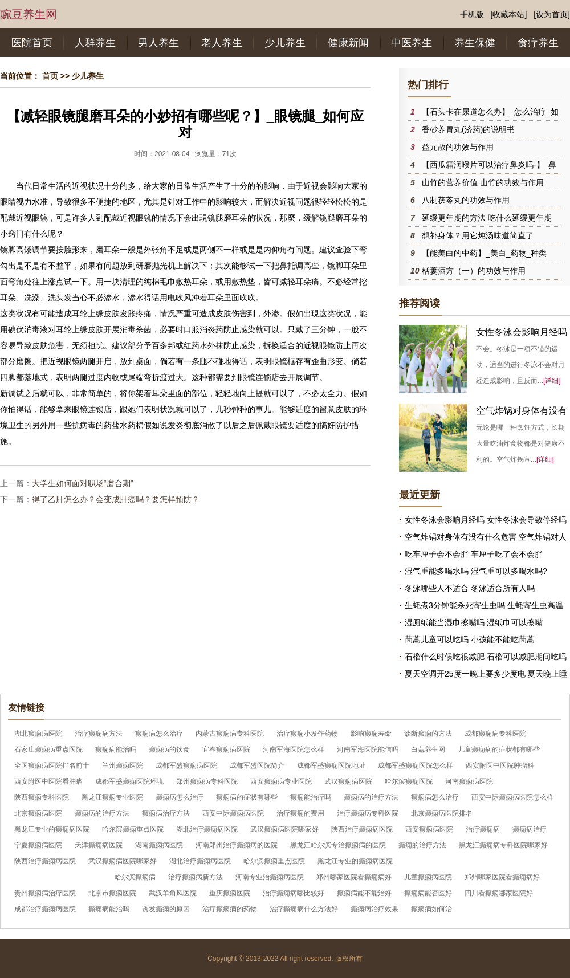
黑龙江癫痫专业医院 (112, 797)
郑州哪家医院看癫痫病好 (354, 877)
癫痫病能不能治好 (364, 893)
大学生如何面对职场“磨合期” (82, 483)
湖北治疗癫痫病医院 (207, 829)
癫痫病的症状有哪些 (247, 797)
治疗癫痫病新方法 (195, 877)
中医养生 (411, 42)
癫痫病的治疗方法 (371, 797)
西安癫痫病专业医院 (281, 781)
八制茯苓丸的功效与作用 (466, 200)
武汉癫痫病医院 (348, 781)
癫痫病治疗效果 (374, 909)
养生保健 (474, 42)
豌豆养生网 (28, 14)
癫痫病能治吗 (115, 749)
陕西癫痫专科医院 (41, 797)
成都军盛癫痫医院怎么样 (415, 765)
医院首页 (31, 42)
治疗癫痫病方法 (99, 733)
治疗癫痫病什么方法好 (304, 909)
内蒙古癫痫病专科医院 (230, 733)
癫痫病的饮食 (169, 749)
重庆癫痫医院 (229, 893)
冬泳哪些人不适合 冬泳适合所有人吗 (470, 588)
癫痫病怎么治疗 (159, 733)
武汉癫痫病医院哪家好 (284, 829)
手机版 (472, 14)
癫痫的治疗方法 (422, 845)
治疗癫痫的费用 (300, 813)
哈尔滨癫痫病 (135, 877)
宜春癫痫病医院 (226, 749)
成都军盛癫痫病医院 (186, 765)
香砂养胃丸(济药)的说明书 (468, 129)
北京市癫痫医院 (112, 893)
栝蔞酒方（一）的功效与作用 (474, 270)
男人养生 (158, 42)
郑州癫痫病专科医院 (207, 781)
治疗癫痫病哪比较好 (293, 893)
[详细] (552, 381)
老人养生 (221, 42)
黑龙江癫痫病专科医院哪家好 (503, 845)
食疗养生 (538, 42)
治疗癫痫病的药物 (229, 909)
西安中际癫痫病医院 (233, 813)
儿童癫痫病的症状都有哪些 (499, 749)
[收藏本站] (509, 14)
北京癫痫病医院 (38, 813)
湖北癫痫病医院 (38, 733)
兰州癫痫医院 (122, 765)
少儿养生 (285, 42)
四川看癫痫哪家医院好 (499, 893)
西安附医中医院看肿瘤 (48, 781)
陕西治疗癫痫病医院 (362, 829)
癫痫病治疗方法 (166, 813)
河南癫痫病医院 (469, 781)
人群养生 (95, 42)
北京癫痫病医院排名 (442, 813)
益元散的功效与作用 (458, 147)
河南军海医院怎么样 (293, 749)
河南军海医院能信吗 (367, 749)
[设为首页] (552, 14)
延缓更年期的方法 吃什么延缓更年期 (487, 217)
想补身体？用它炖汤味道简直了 (478, 235)
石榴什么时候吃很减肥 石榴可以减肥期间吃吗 (486, 656)
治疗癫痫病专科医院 (367, 813)
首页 (50, 75)
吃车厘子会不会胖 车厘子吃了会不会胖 (474, 554)
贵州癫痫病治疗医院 (45, 893)
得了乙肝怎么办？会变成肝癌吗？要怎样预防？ (115, 499)
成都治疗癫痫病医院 (45, 909)
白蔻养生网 (428, 749)
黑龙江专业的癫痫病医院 (51, 829)
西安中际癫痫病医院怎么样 (512, 797)
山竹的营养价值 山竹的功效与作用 (483, 182)
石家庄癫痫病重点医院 (48, 749)
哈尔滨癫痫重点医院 (133, 829)
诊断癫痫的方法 (428, 733)
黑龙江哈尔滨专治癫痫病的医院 (338, 845)
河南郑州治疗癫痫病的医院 (237, 845)
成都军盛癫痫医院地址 (331, 765)
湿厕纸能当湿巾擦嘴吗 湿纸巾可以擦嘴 (474, 622)
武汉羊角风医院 (173, 893)
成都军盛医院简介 (257, 765)
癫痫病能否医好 (428, 893)
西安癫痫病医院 (429, 829)
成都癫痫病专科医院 (495, 733)
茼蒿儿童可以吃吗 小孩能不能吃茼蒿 (470, 639)
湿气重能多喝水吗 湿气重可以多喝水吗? (476, 571)
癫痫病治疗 (529, 829)
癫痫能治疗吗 (310, 797)
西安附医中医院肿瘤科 (500, 765)
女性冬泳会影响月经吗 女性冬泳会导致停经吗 (486, 519)
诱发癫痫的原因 (166, 909)
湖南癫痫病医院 (159, 845)
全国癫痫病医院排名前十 (51, 765)
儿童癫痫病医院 (428, 877)
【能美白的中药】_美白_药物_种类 (484, 253)
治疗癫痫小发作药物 (307, 733)
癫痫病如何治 (431, 909)
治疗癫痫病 (483, 829)
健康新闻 (348, 42)
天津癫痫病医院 (99, 845)
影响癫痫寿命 (371, 733)
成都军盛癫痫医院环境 (129, 781)
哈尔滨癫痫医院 (409, 781)
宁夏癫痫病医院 (38, 845)
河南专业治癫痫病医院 (269, 877)
